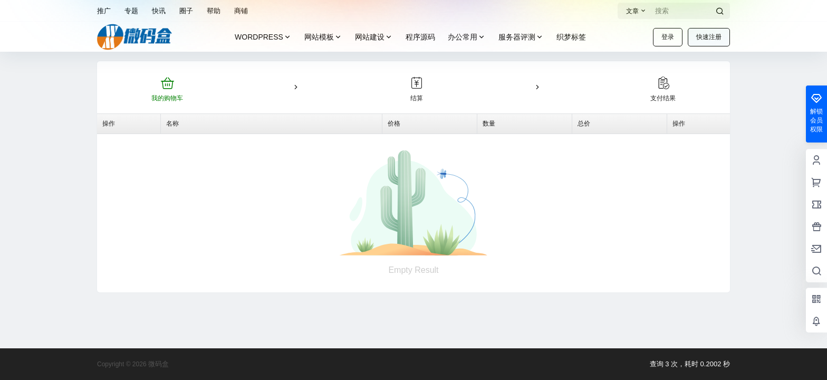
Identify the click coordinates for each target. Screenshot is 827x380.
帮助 (213, 11)
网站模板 (323, 37)
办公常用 (467, 37)
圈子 (186, 11)
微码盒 (158, 364)
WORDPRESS (263, 37)
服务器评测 (521, 37)
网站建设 (374, 37)
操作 (108, 123)
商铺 (241, 11)
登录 (667, 37)
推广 (104, 11)
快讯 (159, 11)
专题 (131, 11)
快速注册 (709, 37)
